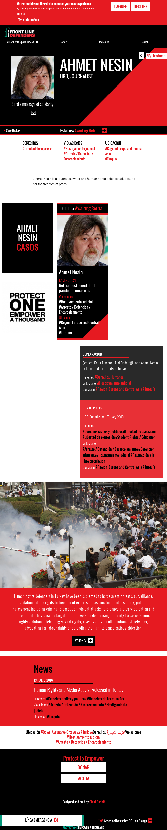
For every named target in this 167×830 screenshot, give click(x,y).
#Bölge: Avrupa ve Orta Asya (60, 732)
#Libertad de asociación (140, 431)
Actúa (83, 778)
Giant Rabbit (97, 801)
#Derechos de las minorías (105, 698)
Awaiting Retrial (86, 130)
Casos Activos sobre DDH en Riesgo (122, 820)
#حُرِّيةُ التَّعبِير (116, 732)
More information (28, 19)
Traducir (159, 55)
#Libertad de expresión (38, 148)
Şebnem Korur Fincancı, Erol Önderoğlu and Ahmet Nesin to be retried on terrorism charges (120, 365)
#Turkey (80, 640)
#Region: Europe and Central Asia (119, 389)
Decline (140, 6)
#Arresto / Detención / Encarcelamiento (78, 156)
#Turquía (111, 158)
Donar (63, 42)
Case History (13, 131)
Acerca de (104, 42)
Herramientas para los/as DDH (22, 42)
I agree (120, 6)
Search (145, 42)
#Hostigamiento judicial (79, 148)
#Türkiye (87, 732)
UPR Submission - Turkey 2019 (103, 416)
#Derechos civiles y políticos (103, 431)
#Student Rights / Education (135, 437)
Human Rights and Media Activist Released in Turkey (78, 689)
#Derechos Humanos (109, 377)
